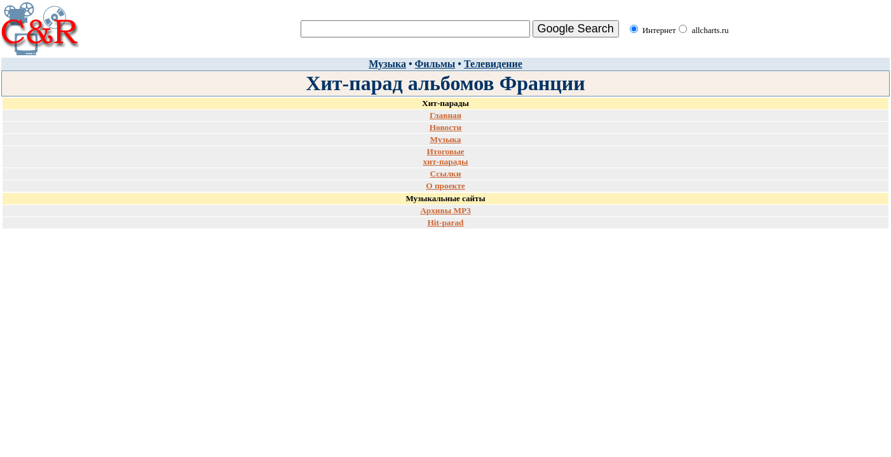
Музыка (387, 63)
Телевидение (493, 63)
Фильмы (435, 63)
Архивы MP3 (445, 210)
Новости (446, 127)
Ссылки (445, 173)
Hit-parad (445, 222)
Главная (445, 115)
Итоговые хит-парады (445, 156)
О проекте (445, 185)
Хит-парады (445, 103)
